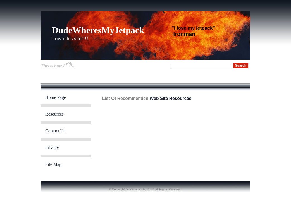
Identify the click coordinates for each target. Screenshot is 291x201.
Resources (54, 114)
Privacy (52, 147)
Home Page (55, 97)
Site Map (53, 164)
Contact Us (55, 130)
